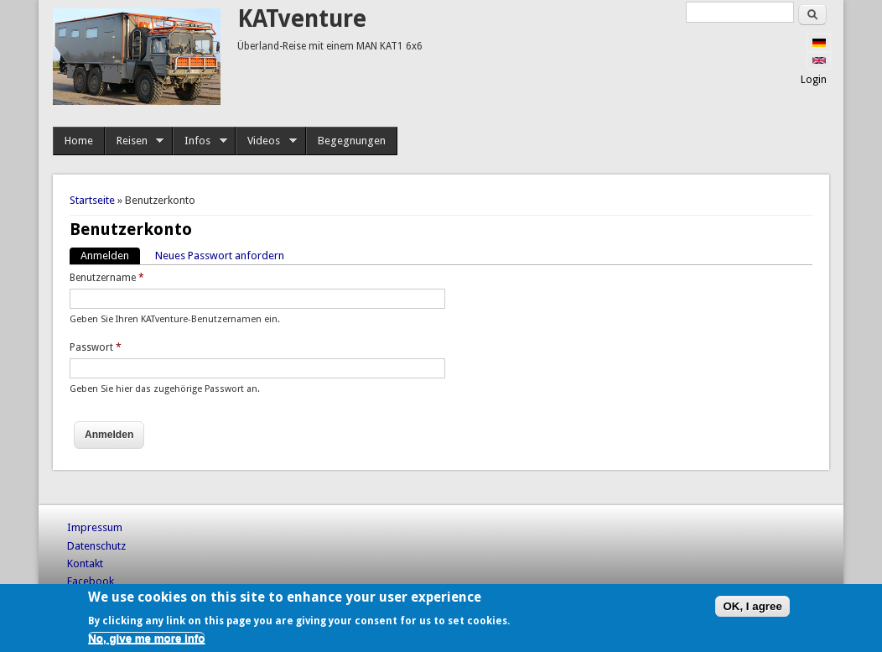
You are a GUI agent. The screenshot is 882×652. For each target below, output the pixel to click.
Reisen (134, 141)
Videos (266, 141)
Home (79, 140)
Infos (200, 141)
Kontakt (85, 563)
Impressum (94, 527)
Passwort (96, 347)
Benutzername (107, 278)
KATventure (301, 19)
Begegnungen (352, 140)
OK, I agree (752, 606)
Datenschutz (96, 546)
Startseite (92, 200)
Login (814, 80)
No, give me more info (146, 638)
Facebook (90, 581)
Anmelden (110, 255)
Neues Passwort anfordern (219, 255)
